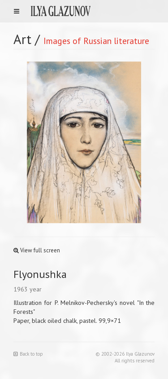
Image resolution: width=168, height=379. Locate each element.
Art (22, 39)
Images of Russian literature (96, 40)
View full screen (36, 250)
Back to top (28, 354)
